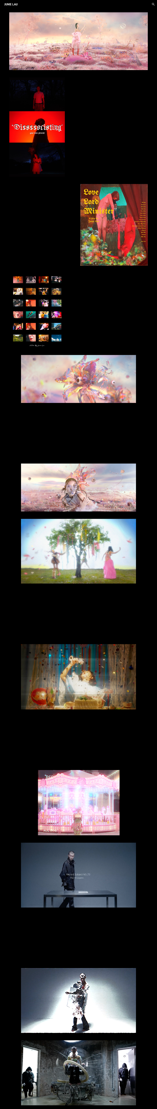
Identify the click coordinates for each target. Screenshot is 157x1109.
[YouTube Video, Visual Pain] (78, 938)
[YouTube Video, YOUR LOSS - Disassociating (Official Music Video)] (108, 103)
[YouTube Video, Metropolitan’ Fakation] (78, 433)
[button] (153, 4)
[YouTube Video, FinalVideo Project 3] (78, 614)
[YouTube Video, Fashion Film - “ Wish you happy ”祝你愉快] (78, 740)
